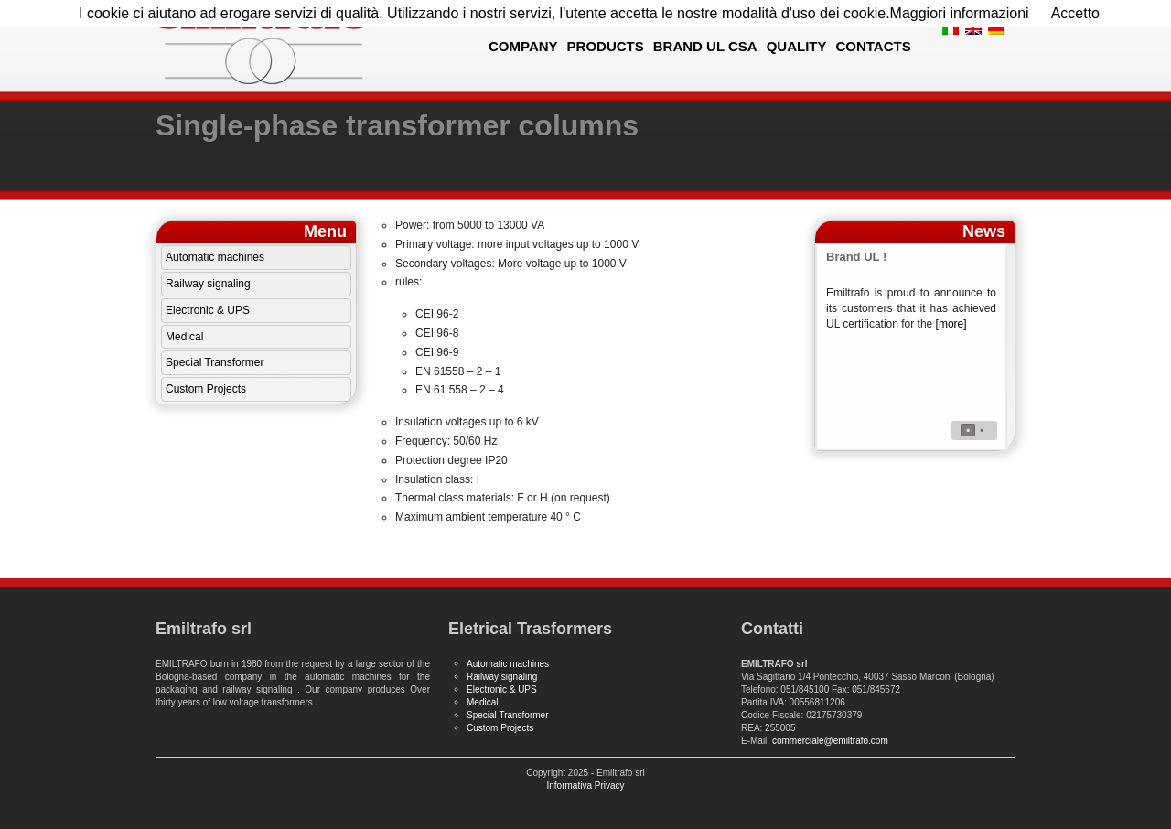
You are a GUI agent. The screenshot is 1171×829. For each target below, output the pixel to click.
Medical (184, 336)
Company (523, 46)
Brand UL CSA (705, 46)
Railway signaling (208, 283)
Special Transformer (214, 362)
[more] (951, 324)
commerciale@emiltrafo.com (830, 741)
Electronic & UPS (208, 310)
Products (605, 46)
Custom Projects (206, 388)
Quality (797, 46)
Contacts (872, 46)
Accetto (1075, 13)
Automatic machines (215, 257)
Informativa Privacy (585, 786)
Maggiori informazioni (959, 13)
